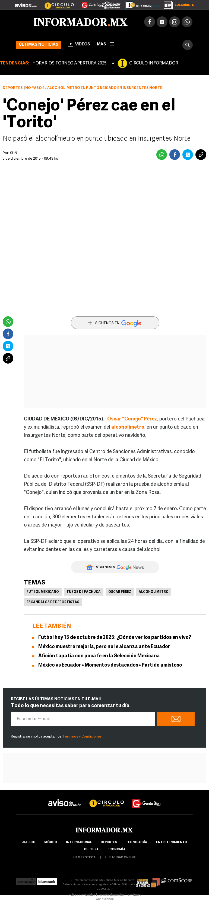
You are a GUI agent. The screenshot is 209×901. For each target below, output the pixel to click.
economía (116, 849)
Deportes (13, 88)
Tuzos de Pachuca (83, 592)
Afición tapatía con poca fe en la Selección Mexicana (99, 656)
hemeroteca (84, 857)
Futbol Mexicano (43, 592)
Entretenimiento (171, 842)
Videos (79, 44)
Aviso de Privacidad (82, 895)
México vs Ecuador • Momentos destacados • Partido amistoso (110, 665)
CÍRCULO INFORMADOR (153, 63)
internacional (79, 842)
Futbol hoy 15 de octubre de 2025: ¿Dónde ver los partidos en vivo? (114, 637)
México (50, 842)
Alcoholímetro (154, 592)
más (105, 44)
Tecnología (136, 842)
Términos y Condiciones (82, 736)
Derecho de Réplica (110, 895)
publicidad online (120, 857)
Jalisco (28, 842)
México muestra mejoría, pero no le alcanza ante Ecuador (104, 646)
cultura (91, 849)
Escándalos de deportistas (53, 602)
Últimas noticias (38, 45)
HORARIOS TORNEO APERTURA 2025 (69, 63)
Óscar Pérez (119, 592)
